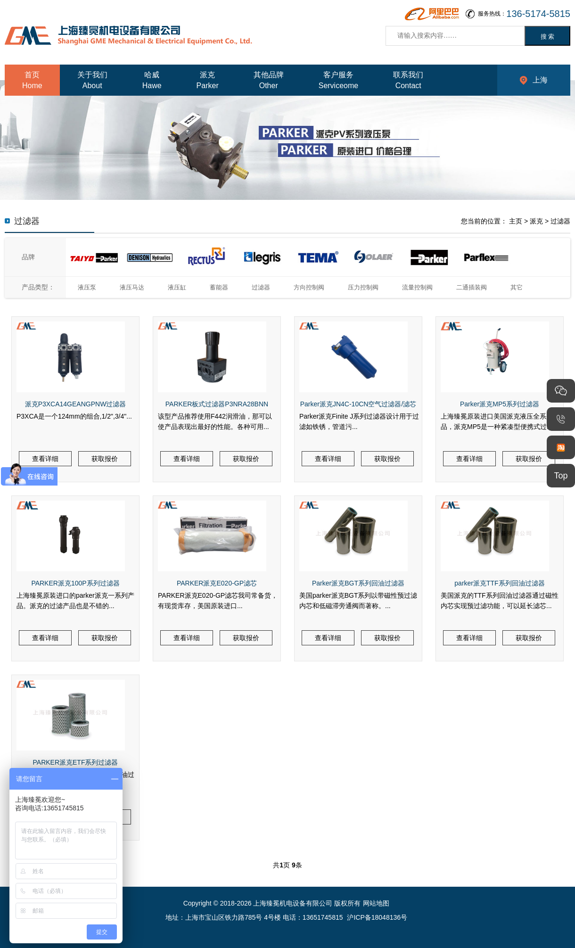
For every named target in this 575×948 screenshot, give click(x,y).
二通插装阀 (471, 287)
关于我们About (92, 80)
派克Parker (208, 80)
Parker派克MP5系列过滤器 (499, 404)
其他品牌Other (269, 80)
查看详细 (45, 458)
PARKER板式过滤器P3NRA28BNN (216, 404)
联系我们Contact (408, 80)
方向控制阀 (309, 287)
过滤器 (560, 221)
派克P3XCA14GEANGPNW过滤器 (75, 404)
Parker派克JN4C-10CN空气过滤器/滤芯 (358, 404)
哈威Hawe (152, 80)
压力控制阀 (363, 287)
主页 (515, 221)
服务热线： (524, 14)
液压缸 (177, 287)
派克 (536, 221)
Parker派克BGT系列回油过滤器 (358, 583)
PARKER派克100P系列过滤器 (75, 583)
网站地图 (376, 903)
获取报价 (104, 458)
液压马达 (132, 287)
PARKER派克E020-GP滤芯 (217, 583)
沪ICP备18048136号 (377, 917)
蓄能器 (219, 287)
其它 (516, 287)
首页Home (32, 80)
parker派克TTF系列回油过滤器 (499, 583)
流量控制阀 (417, 287)
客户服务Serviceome (338, 80)
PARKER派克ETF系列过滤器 (75, 762)
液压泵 (87, 287)
